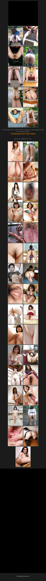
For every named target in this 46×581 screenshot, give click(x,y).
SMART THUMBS (26, 467)
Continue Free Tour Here (23, 133)
